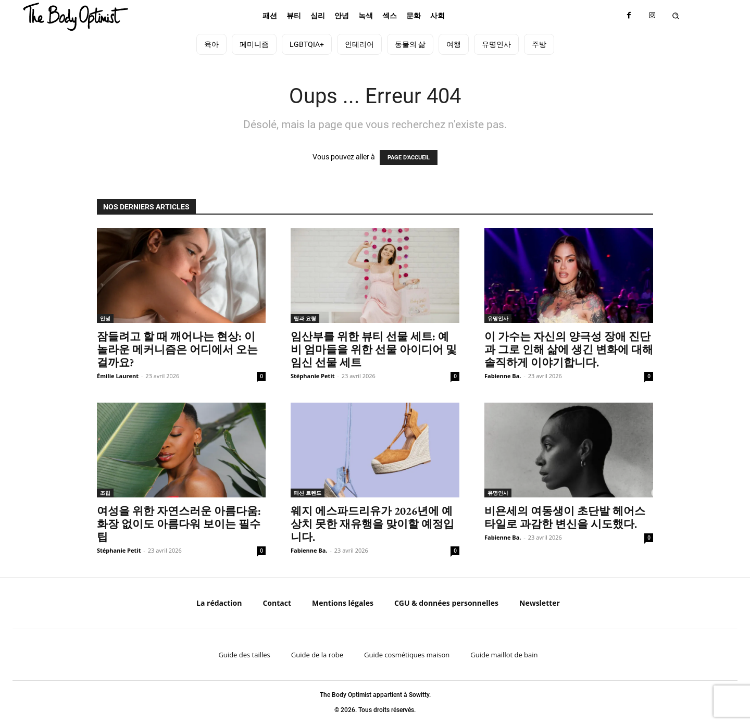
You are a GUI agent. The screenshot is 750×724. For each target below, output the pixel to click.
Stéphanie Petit (312, 376)
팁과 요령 (305, 318)
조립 (105, 492)
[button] (676, 16)
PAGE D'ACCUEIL (409, 157)
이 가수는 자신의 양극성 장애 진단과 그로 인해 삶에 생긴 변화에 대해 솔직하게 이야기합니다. (568, 349)
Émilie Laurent (118, 376)
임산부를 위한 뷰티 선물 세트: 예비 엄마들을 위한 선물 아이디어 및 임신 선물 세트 (374, 349)
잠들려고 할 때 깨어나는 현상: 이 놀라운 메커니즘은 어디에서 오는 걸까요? (177, 349)
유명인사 (498, 318)
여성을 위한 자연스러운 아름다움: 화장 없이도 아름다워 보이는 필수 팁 (179, 524)
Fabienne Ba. (502, 376)
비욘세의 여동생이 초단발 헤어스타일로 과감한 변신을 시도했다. (564, 517)
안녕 (105, 318)
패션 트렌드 (307, 492)
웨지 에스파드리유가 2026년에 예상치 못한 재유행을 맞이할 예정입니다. (372, 524)
